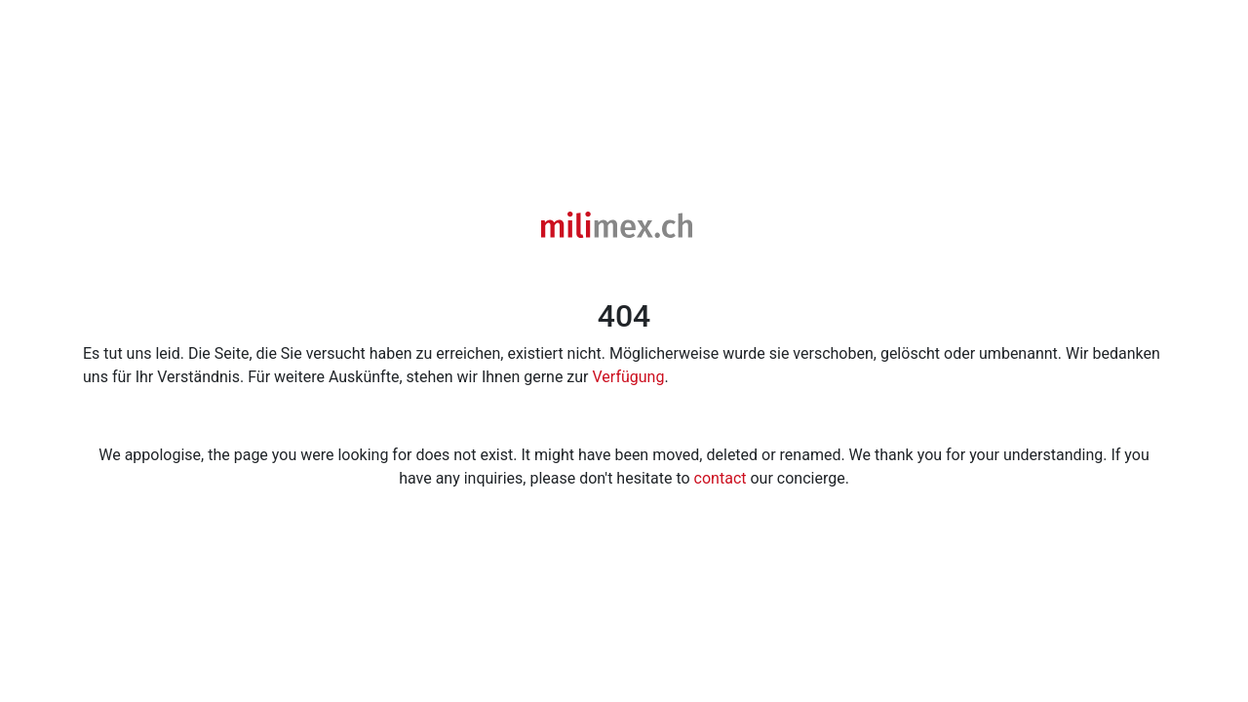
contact (720, 478)
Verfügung (629, 377)
